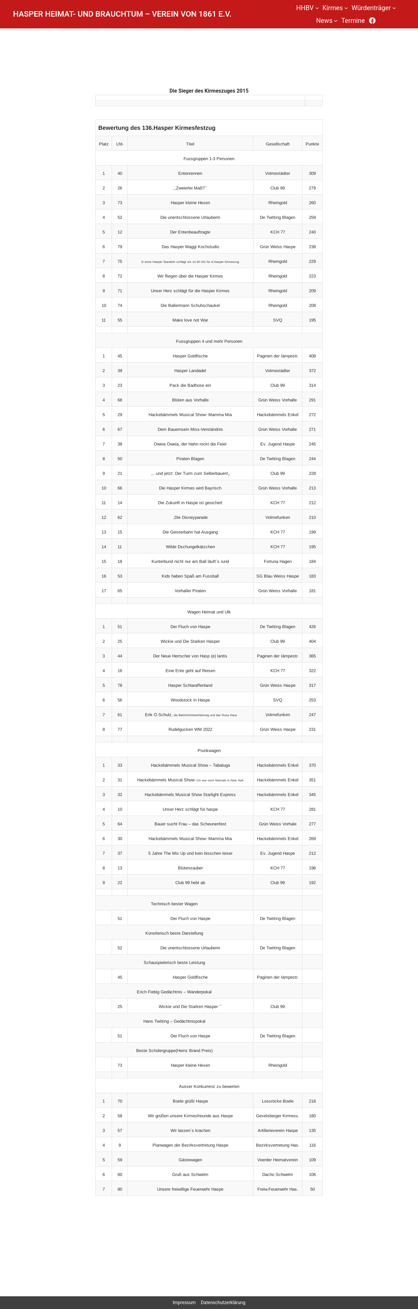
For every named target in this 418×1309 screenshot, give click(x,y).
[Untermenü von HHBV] (317, 8)
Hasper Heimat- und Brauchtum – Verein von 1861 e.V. (122, 14)
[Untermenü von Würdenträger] (394, 8)
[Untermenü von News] (336, 21)
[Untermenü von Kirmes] (346, 8)
